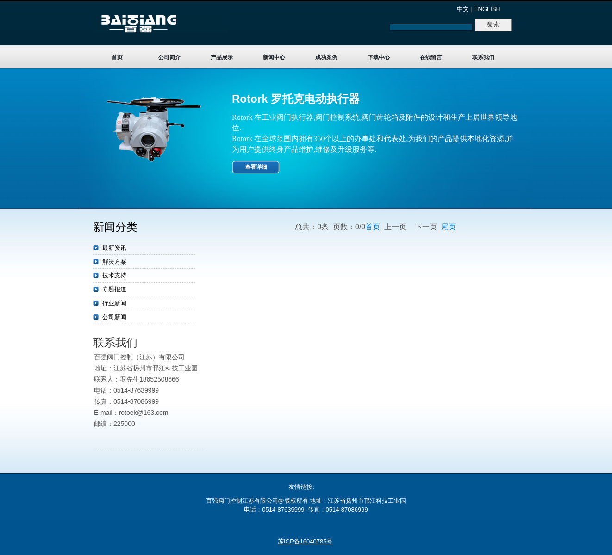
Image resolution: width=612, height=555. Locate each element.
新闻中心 (274, 57)
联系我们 (483, 57)
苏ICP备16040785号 (305, 541)
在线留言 (431, 57)
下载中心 (379, 57)
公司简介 (169, 57)
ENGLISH (487, 9)
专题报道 (114, 289)
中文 (463, 9)
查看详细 (256, 167)
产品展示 (222, 57)
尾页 (448, 227)
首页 (117, 57)
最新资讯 (114, 247)
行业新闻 (114, 303)
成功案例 (326, 57)
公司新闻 (114, 317)
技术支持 (114, 275)
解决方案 (114, 261)
